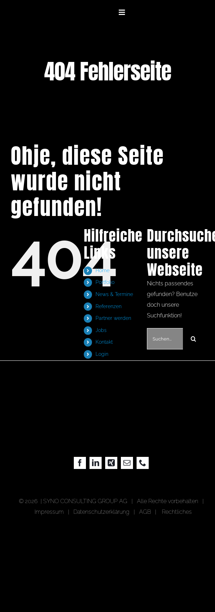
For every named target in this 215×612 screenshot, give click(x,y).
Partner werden (113, 318)
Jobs (101, 330)
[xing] (111, 463)
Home (102, 270)
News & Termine (114, 294)
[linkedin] (95, 463)
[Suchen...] (165, 338)
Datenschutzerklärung (101, 511)
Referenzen (109, 306)
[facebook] (80, 463)
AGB (145, 511)
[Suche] (193, 338)
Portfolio (105, 282)
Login (102, 354)
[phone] (143, 463)
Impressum (51, 511)
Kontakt (104, 342)
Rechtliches (177, 511)
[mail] (127, 463)
